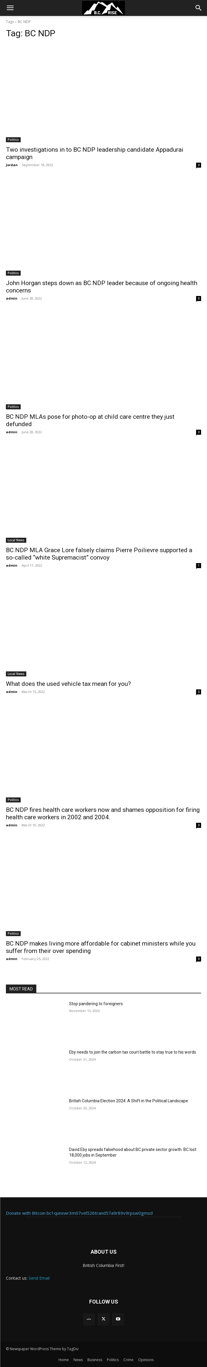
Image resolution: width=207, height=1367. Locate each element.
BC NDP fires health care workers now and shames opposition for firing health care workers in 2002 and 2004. (103, 813)
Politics (13, 140)
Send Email (39, 1278)
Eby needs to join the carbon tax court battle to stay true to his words (132, 1052)
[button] (10, 8)
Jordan (12, 165)
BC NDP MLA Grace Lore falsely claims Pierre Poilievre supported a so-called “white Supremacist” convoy (99, 554)
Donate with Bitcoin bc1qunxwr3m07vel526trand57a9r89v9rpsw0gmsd (79, 1213)
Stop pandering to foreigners (96, 1003)
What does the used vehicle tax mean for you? (68, 683)
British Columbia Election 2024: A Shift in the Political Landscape (128, 1100)
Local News (16, 540)
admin (11, 298)
